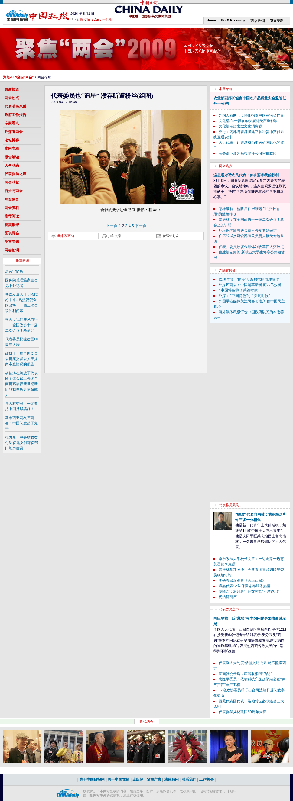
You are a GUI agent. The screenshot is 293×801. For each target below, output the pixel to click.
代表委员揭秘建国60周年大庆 (242, 712)
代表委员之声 (15, 174)
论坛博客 (12, 140)
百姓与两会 (14, 191)
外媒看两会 (14, 132)
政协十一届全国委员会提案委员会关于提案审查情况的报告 (21, 358)
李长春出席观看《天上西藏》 (242, 580)
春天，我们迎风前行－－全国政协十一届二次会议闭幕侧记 (21, 325)
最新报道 (12, 89)
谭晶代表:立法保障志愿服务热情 (244, 586)
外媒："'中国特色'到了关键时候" (244, 296)
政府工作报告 (15, 115)
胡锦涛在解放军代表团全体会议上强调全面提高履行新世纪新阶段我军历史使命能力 (21, 384)
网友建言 (12, 199)
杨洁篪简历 (228, 597)
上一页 (112, 226)
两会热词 (257, 21)
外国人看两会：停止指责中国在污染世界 (251, 115)
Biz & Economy (233, 20)
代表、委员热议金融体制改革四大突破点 (251, 247)
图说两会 (12, 233)
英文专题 (276, 20)
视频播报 (12, 225)
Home (211, 20)
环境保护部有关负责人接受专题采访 (248, 230)
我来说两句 (65, 236)
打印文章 (114, 236)
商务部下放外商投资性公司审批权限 (248, 153)
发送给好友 (171, 236)
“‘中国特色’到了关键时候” (239, 290)
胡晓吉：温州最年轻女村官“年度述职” (249, 591)
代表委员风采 (15, 106)
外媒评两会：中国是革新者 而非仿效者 (250, 285)
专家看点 (12, 123)
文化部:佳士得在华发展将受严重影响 (248, 121)
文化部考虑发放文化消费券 (240, 126)
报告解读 (12, 157)
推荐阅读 (12, 216)
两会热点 (12, 98)
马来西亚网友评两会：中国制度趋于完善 (21, 423)
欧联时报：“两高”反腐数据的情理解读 (249, 279)
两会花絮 (12, 182)
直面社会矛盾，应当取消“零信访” (245, 674)
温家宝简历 (14, 271)
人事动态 (12, 165)
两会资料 (12, 208)
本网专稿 (12, 148)
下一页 (141, 226)
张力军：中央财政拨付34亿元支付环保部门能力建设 (21, 442)
